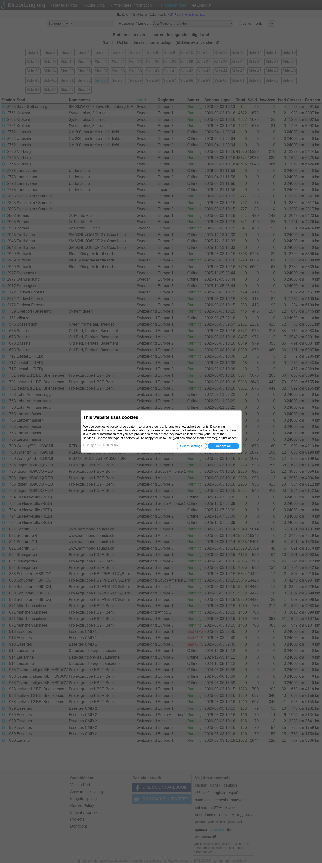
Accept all (223, 446)
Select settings (191, 446)
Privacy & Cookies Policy (100, 445)
